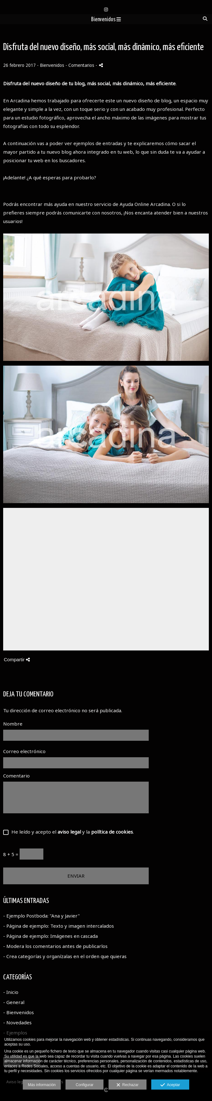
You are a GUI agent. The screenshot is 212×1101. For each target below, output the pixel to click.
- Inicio (10, 992)
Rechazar (127, 1085)
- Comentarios (80, 65)
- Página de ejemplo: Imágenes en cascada (50, 936)
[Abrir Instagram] (106, 9)
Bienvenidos (106, 19)
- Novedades (17, 1022)
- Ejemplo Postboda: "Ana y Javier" (41, 915)
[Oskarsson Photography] (106, 2)
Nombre (12, 723)
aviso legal (69, 832)
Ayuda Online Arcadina (145, 204)
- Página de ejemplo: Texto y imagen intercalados (58, 926)
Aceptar (170, 1085)
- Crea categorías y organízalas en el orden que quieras (65, 956)
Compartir (17, 659)
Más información (42, 1085)
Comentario (16, 775)
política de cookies (112, 832)
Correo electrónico (24, 751)
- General (13, 1002)
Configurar (84, 1085)
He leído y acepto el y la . (71, 832)
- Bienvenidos (18, 1012)
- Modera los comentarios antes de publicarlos (55, 946)
